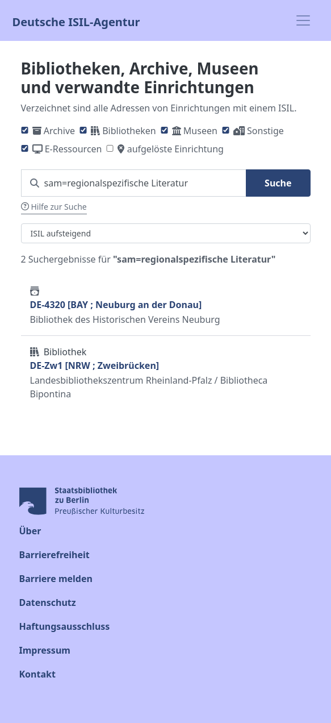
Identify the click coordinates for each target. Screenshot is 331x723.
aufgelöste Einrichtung (175, 149)
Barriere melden (56, 578)
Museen (200, 130)
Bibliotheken (129, 130)
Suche (278, 183)
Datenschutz (47, 602)
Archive (59, 130)
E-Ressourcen (73, 149)
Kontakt (37, 674)
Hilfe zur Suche (54, 206)
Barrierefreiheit (54, 555)
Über (30, 531)
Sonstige (265, 130)
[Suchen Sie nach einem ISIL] (134, 183)
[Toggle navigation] (303, 20)
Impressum (44, 650)
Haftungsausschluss (64, 626)
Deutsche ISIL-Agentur (76, 20)
